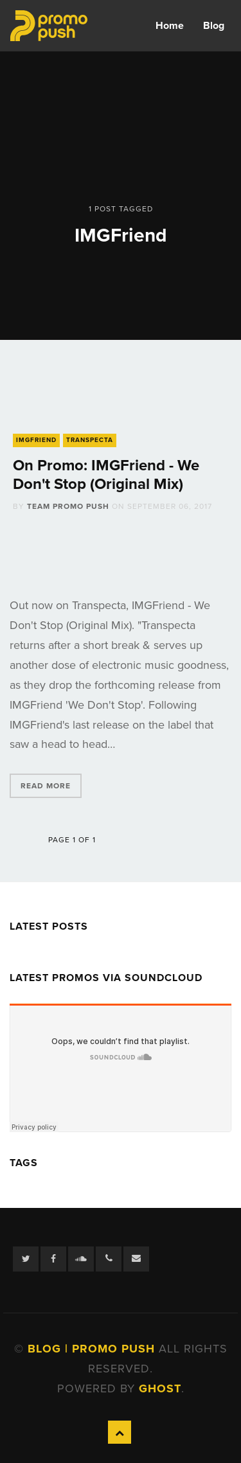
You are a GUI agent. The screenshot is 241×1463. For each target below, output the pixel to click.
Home (170, 25)
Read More (46, 785)
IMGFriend (36, 440)
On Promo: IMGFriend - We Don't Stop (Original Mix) (106, 474)
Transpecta (89, 440)
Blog (213, 25)
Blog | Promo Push (93, 1349)
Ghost (160, 1388)
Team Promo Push (68, 506)
